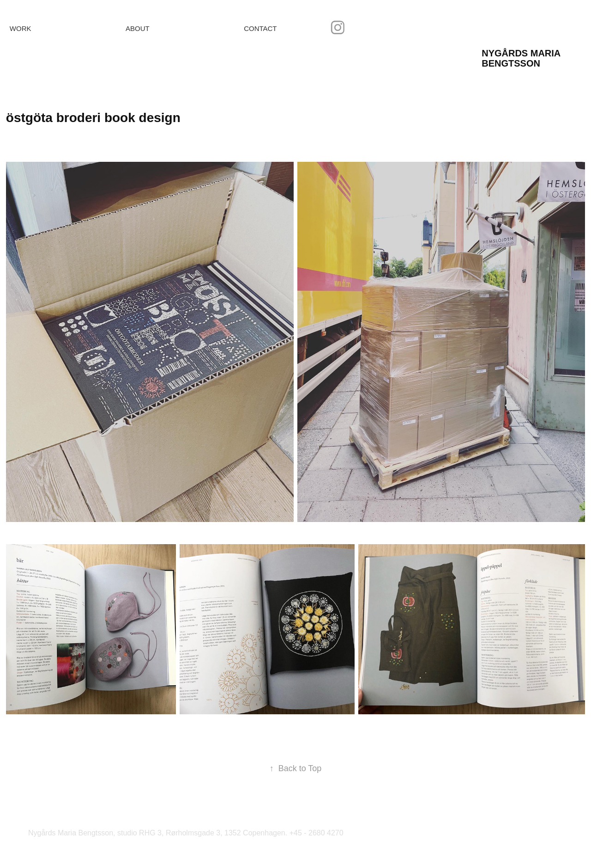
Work (20, 28)
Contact (260, 28)
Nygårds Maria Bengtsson (522, 58)
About (138, 28)
